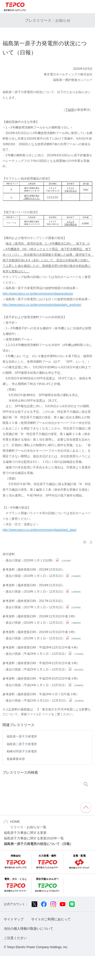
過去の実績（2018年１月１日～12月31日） (44, 591)
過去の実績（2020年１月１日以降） (39, 560)
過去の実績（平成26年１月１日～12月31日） (45, 654)
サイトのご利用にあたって (51, 919)
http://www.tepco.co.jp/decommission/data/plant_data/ (40, 530)
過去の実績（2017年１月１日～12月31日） (44, 607)
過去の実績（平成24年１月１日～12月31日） (45, 685)
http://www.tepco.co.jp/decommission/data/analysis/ (38, 293)
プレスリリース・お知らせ (47, 20)
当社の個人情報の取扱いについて (28, 928)
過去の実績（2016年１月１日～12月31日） (44, 622)
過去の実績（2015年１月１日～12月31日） (44, 638)
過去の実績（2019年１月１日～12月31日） (44, 576)
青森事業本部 (16, 759)
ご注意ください (15, 938)
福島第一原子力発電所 (22, 736)
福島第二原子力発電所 (22, 744)
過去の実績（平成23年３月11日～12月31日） (45, 700)
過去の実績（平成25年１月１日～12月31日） (45, 669)
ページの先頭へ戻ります (86, 807)
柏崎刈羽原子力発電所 (22, 751)
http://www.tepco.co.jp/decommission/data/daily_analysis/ (42, 305)
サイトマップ (14, 919)
